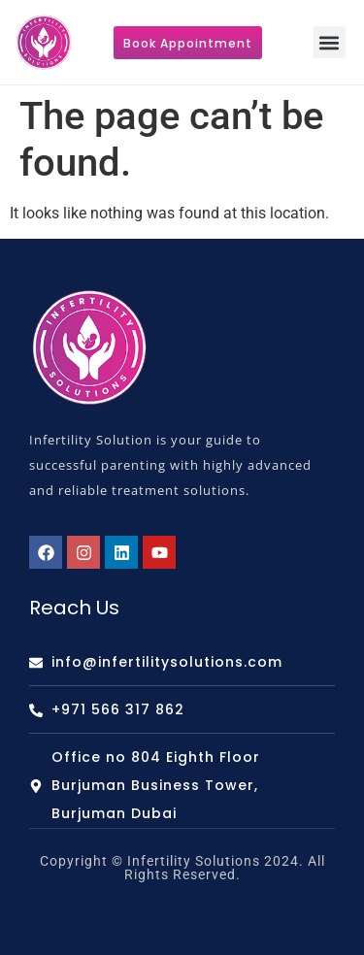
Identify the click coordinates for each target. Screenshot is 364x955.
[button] (330, 42)
